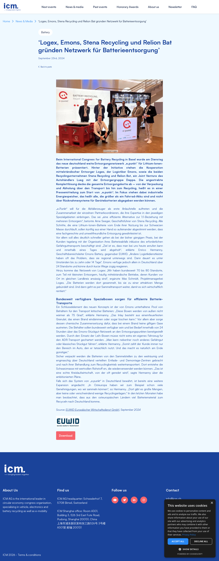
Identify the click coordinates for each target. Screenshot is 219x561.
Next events (49, 7)
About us (153, 7)
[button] (190, 549)
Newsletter (175, 7)
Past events (100, 7)
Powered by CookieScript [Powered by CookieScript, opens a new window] (190, 554)
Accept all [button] (178, 541)
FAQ (194, 7)
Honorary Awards (127, 7)
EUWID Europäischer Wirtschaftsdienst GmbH (92, 409)
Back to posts (45, 66)
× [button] (211, 503)
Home (6, 21)
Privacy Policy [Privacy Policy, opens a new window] (189, 534)
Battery (45, 32)
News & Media (24, 21)
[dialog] (190, 528)
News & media (74, 7)
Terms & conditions (29, 555)
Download (65, 435)
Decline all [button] (201, 541)
